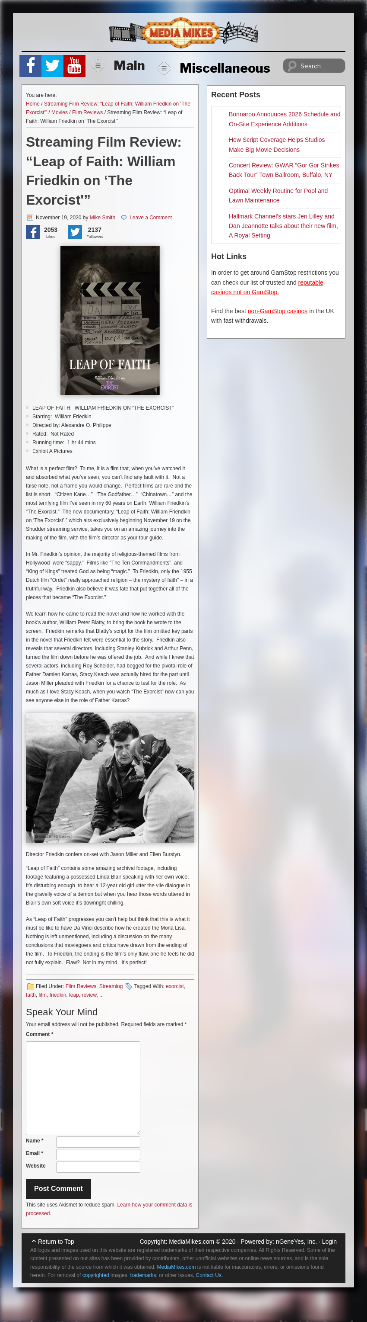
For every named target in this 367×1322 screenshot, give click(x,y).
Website (36, 1166)
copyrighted (95, 1275)
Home (33, 104)
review (89, 995)
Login (329, 1241)
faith (31, 995)
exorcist (175, 986)
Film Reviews (87, 112)
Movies (59, 112)
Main (118, 65)
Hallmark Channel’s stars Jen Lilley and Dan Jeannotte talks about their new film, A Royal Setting (283, 226)
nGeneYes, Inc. (296, 1241)
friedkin (58, 995)
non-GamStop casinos (278, 311)
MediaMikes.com (191, 1241)
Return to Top (56, 1241)
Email (34, 1153)
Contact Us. (209, 1275)
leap (74, 995)
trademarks (143, 1275)
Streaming (111, 986)
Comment (39, 1034)
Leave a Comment (151, 218)
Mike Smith (102, 218)
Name (35, 1141)
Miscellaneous (214, 68)
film (42, 995)
